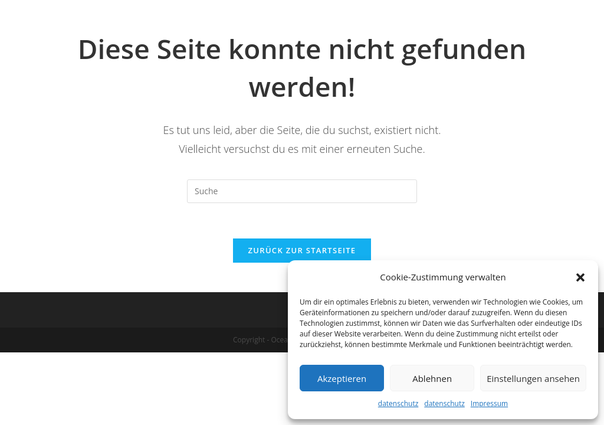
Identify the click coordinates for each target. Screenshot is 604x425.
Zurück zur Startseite (302, 250)
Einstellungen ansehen (533, 378)
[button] (580, 277)
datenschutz (398, 403)
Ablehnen (432, 378)
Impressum (489, 403)
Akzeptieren (341, 378)
